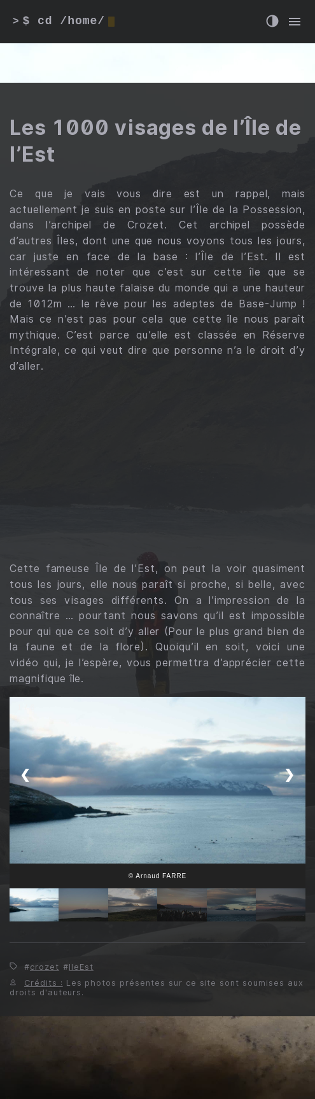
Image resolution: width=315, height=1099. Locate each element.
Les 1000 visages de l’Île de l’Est (156, 141)
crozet (44, 967)
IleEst (81, 967)
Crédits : (43, 983)
